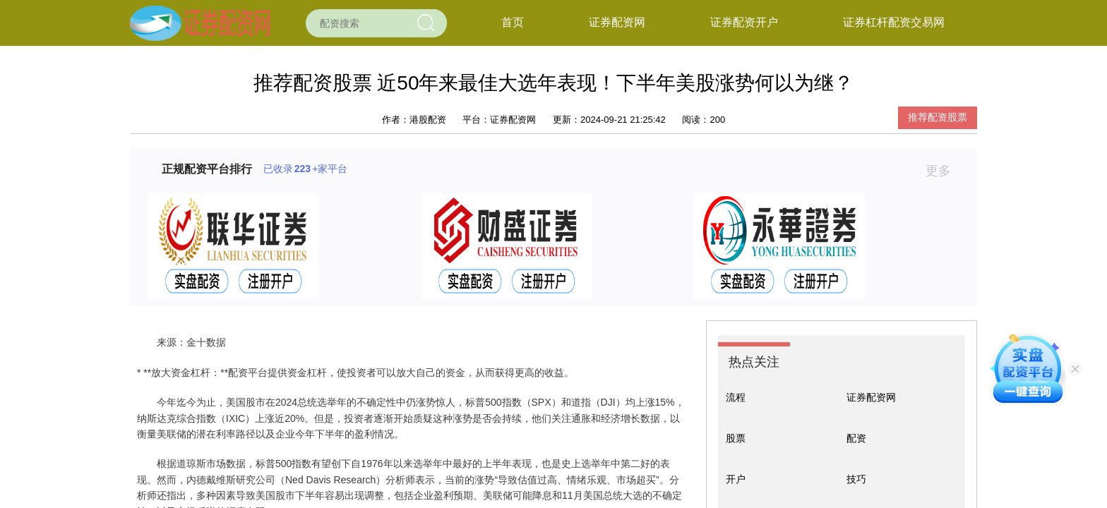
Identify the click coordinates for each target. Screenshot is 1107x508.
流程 (736, 397)
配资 (856, 438)
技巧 (856, 479)
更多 (944, 171)
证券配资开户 (744, 22)
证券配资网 (617, 22)
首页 (512, 22)
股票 (736, 438)
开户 (736, 479)
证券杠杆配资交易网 (894, 22)
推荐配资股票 (937, 117)
